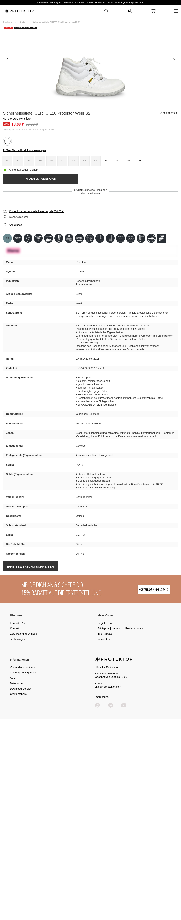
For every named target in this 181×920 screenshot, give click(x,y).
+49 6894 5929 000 (106, 673)
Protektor (81, 262)
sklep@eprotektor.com (108, 686)
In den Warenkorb (40, 178)
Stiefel (22, 22)
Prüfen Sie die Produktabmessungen (24, 150)
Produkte (7, 22)
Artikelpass (15, 224)
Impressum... (102, 696)
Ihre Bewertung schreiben (30, 566)
